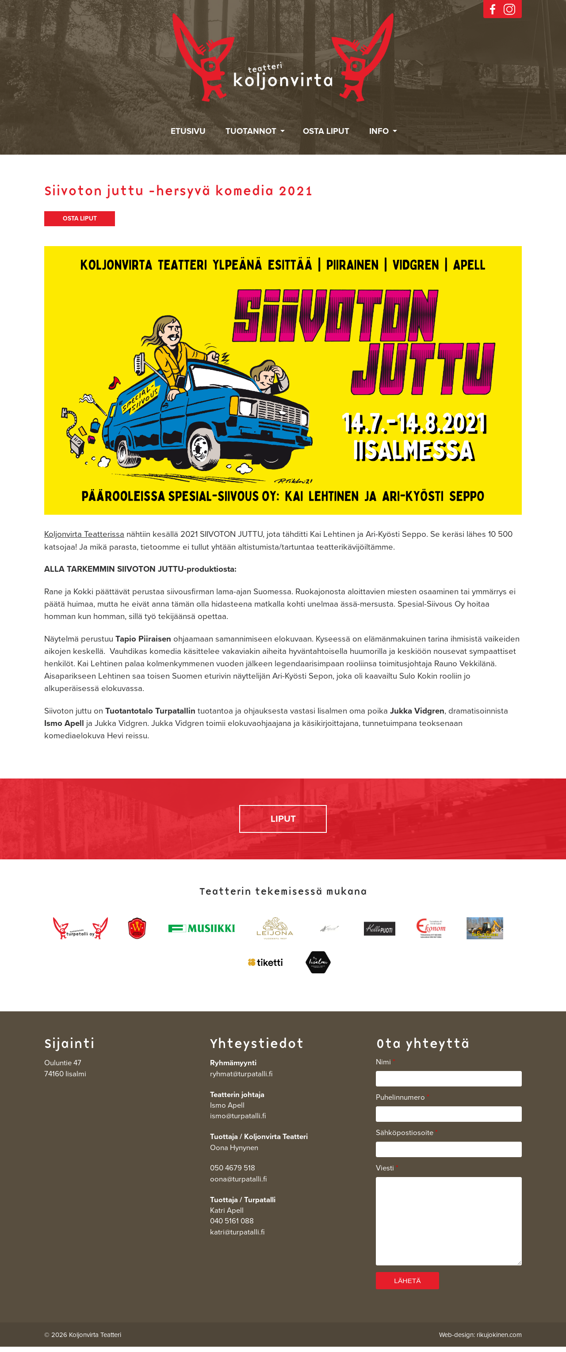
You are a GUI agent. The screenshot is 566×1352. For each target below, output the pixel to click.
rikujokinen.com (499, 1340)
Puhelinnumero (402, 1101)
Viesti (387, 1171)
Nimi (385, 1065)
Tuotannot (251, 131)
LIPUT (283, 821)
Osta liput (326, 131)
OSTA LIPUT (79, 219)
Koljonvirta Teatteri (283, 57)
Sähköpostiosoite (407, 1136)
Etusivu (188, 131)
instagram (509, 9)
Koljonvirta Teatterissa (84, 535)
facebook (492, 9)
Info (379, 131)
